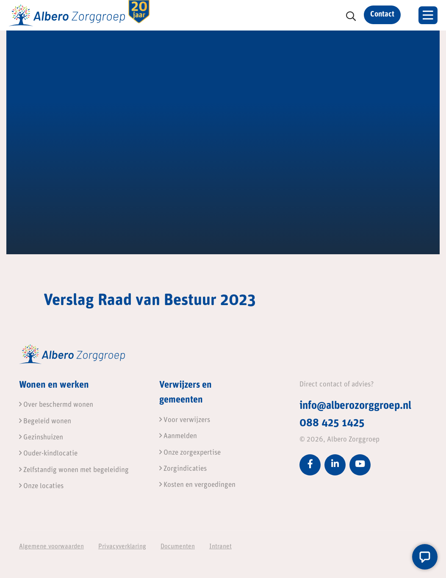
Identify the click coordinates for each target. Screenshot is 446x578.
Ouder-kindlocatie (48, 453)
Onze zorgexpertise (190, 452)
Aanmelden (178, 436)
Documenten (178, 547)
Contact (382, 15)
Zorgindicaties (183, 468)
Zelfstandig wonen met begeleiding (74, 470)
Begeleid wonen (45, 421)
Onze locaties (41, 486)
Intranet (220, 547)
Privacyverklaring (122, 547)
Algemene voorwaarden (51, 547)
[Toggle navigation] (428, 15)
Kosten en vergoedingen (197, 485)
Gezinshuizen (41, 437)
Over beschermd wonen (56, 404)
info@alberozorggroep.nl (355, 406)
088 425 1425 (332, 423)
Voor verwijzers (184, 420)
